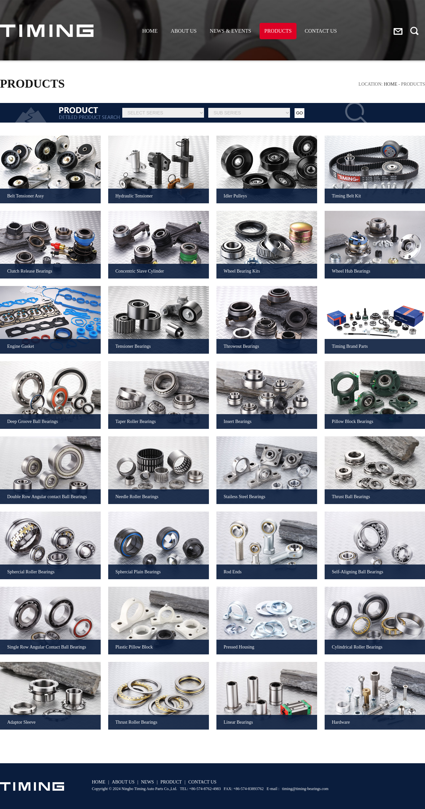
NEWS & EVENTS (230, 31)
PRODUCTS (278, 31)
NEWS (147, 782)
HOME (150, 31)
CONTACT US (321, 31)
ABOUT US (183, 31)
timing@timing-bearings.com (305, 788)
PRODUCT (171, 782)
